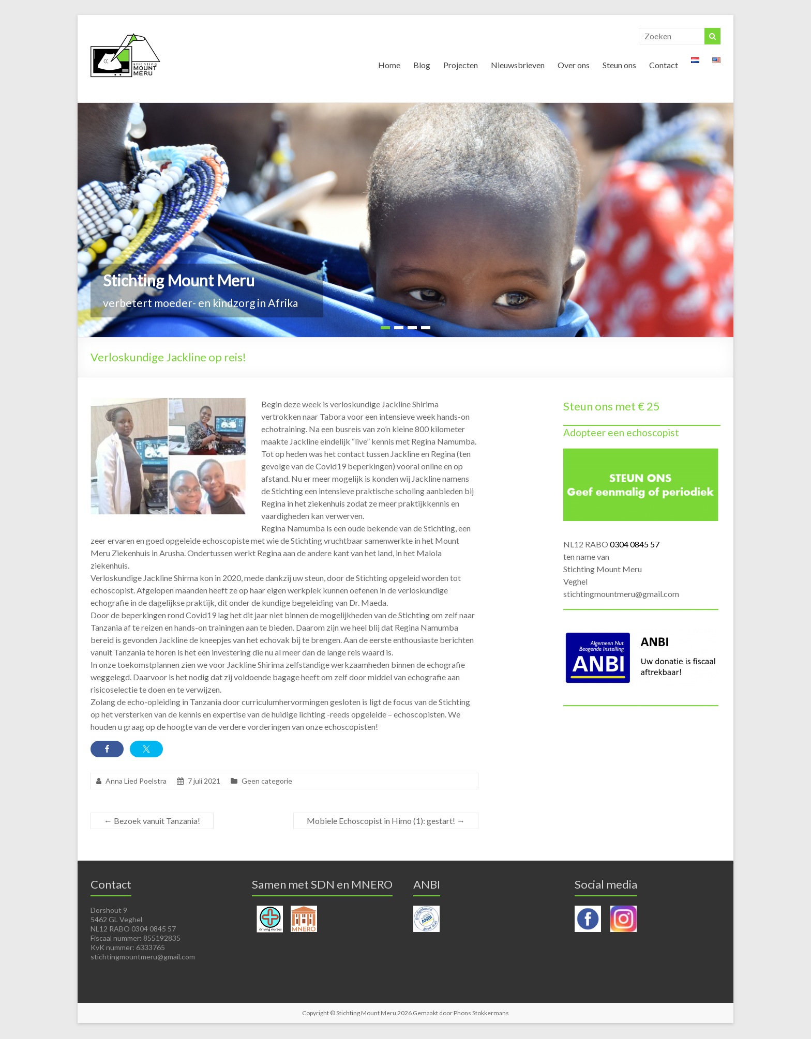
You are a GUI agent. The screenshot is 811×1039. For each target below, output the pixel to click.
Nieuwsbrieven (518, 65)
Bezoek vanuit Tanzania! (152, 821)
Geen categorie (267, 781)
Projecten (460, 65)
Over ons (574, 65)
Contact (663, 65)
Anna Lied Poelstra (136, 781)
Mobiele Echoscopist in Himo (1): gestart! (386, 821)
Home (389, 65)
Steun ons (619, 65)
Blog (421, 65)
